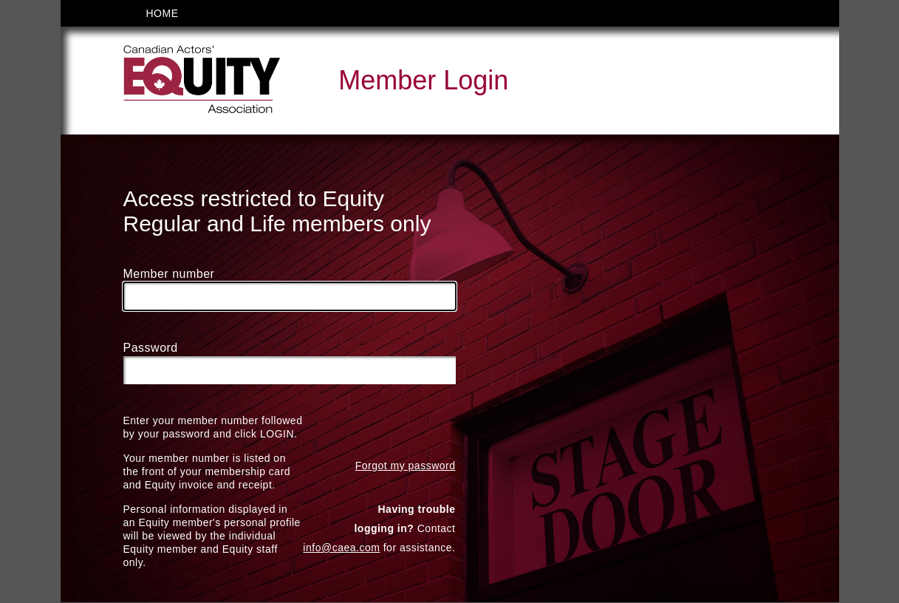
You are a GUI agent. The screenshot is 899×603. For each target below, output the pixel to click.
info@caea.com (341, 548)
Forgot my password (405, 466)
